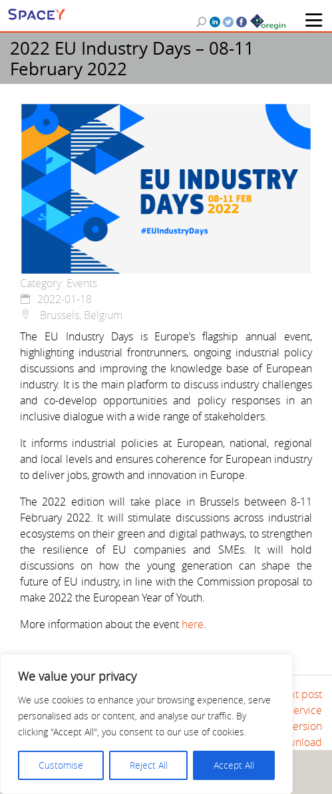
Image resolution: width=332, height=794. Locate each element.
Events (82, 283)
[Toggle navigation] (313, 20)
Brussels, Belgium (71, 315)
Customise (61, 765)
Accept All (234, 765)
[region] (146, 724)
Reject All (149, 765)
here (193, 624)
